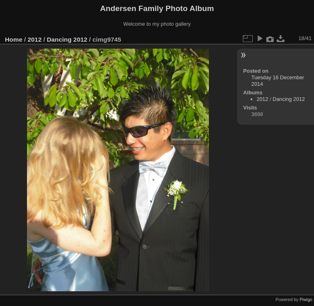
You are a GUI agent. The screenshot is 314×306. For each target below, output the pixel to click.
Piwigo (306, 299)
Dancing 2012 (67, 39)
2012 (35, 39)
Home (13, 39)
